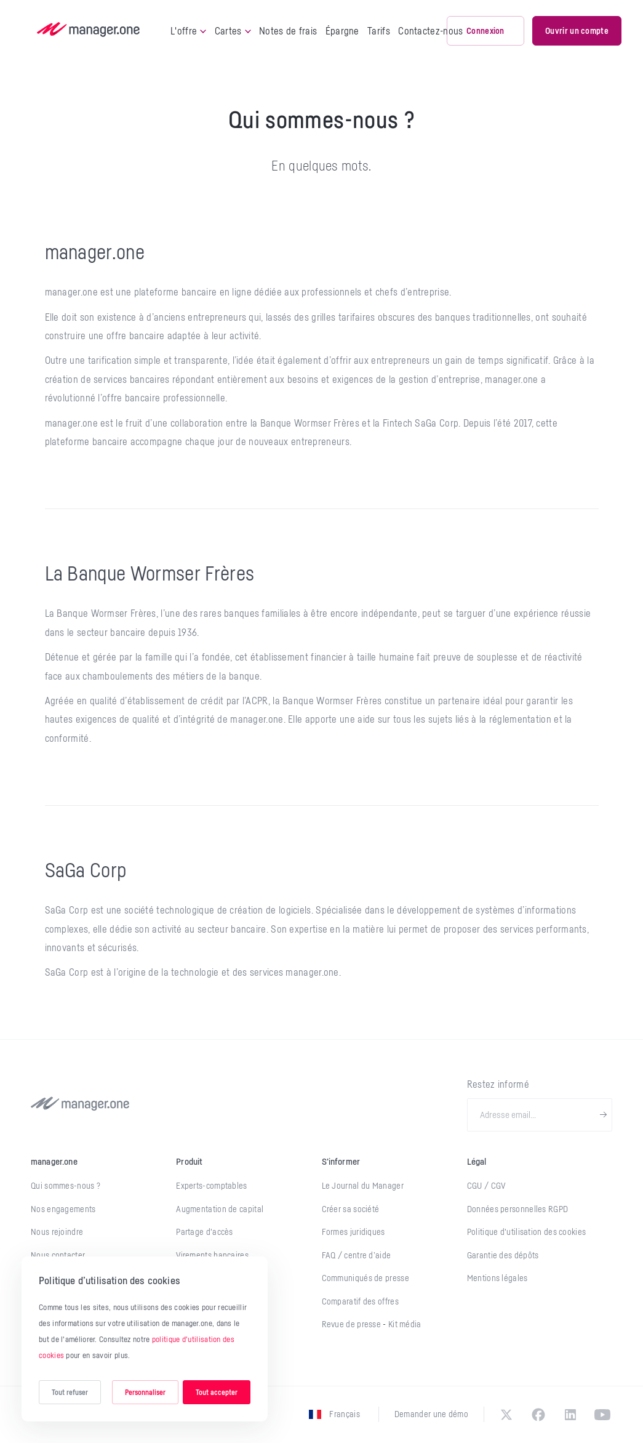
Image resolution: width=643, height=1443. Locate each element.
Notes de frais (288, 30)
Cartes (233, 30)
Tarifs (378, 30)
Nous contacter (58, 1255)
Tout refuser (70, 1392)
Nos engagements (63, 1209)
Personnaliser (145, 1392)
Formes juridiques (353, 1232)
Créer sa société (351, 1209)
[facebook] (538, 1415)
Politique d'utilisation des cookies (526, 1232)
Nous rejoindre (57, 1232)
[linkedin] (570, 1415)
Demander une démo (431, 1414)
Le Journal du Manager (363, 1186)
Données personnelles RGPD (518, 1209)
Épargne (342, 30)
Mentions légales (497, 1278)
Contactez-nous (430, 30)
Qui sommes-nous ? (65, 1186)
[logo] (88, 31)
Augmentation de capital (219, 1209)
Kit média (404, 1324)
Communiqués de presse (365, 1278)
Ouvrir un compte (577, 30)
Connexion (485, 30)
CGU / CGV (486, 1186)
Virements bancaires (212, 1255)
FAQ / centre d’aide (356, 1255)
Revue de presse (352, 1324)
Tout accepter (217, 1392)
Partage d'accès (204, 1232)
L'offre (188, 30)
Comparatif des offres (360, 1301)
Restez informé (498, 1084)
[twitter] (506, 1415)
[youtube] (602, 1415)
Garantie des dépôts (503, 1255)
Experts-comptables (211, 1186)
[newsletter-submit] (604, 1115)
